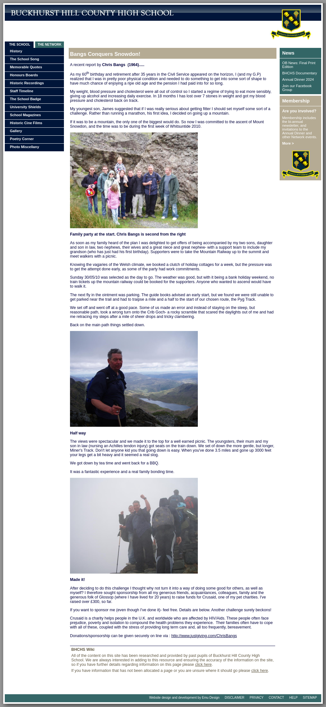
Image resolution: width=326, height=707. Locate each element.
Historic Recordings (27, 83)
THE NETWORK (49, 44)
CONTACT (276, 697)
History (16, 51)
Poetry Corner (22, 139)
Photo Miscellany (24, 147)
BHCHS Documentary (299, 73)
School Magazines (25, 115)
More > (288, 143)
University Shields (25, 107)
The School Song (24, 59)
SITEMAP (310, 697)
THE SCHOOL (19, 44)
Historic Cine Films (26, 123)
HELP (293, 697)
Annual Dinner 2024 (298, 79)
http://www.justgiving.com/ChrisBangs (204, 636)
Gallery (16, 131)
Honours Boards (24, 75)
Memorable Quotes (26, 67)
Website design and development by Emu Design (184, 697)
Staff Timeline (21, 91)
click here (203, 664)
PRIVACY (256, 697)
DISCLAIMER (234, 697)
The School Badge (25, 99)
